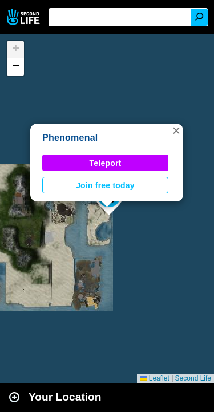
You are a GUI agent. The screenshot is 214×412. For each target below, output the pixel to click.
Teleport (106, 163)
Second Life (24, 17)
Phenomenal (70, 137)
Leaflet (154, 378)
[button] (176, 130)
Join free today (105, 185)
